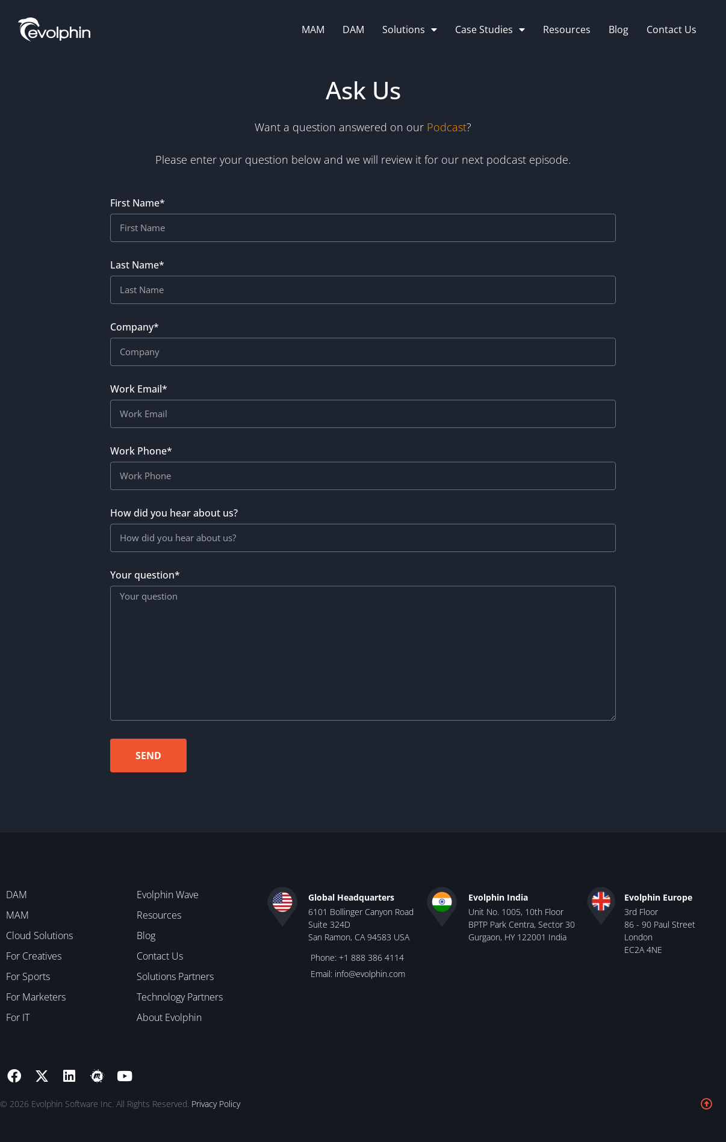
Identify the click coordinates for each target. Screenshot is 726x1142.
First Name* (137, 207)
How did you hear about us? (174, 517)
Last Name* (137, 269)
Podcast (447, 127)
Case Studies (490, 29)
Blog (618, 29)
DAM (353, 29)
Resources (567, 29)
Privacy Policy (215, 1103)
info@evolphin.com (370, 973)
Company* (134, 331)
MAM (313, 29)
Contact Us (672, 29)
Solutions (409, 29)
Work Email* (138, 393)
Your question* (145, 579)
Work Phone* (141, 455)
